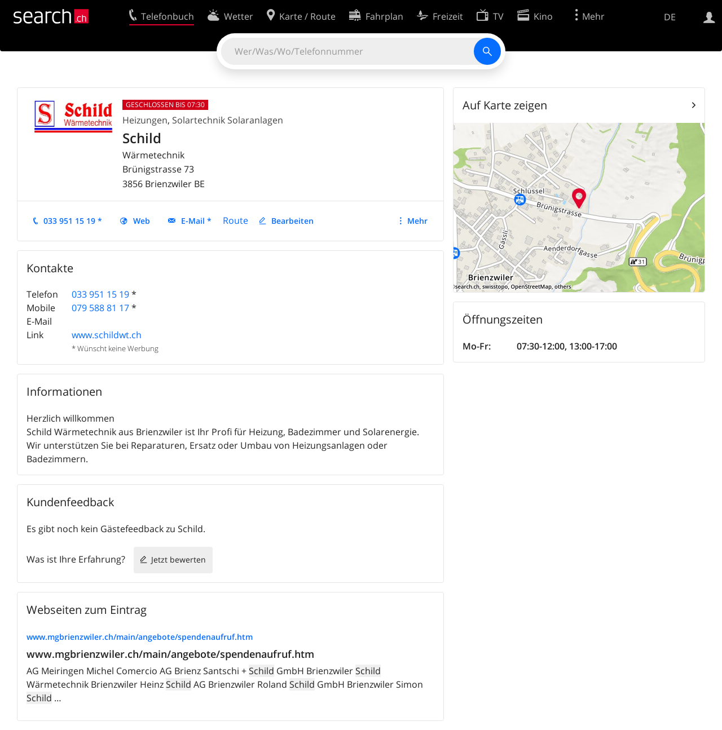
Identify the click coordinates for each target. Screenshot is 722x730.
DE (670, 17)
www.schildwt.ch (107, 335)
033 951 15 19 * (72, 220)
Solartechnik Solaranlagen (227, 120)
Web (141, 220)
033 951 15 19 (100, 294)
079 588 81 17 (100, 308)
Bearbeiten (292, 220)
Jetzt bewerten (178, 559)
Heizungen (145, 120)
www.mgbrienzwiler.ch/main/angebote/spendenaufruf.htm (140, 636)
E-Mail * (196, 220)
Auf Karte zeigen (505, 105)
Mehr (417, 220)
